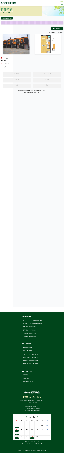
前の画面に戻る (7, 18)
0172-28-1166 (32, 397)
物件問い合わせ (57, 28)
